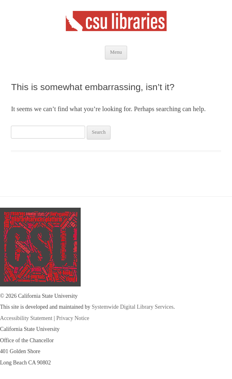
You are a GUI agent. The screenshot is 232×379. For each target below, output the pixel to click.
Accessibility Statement (26, 318)
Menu (116, 52)
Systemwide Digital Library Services (132, 307)
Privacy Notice (72, 318)
